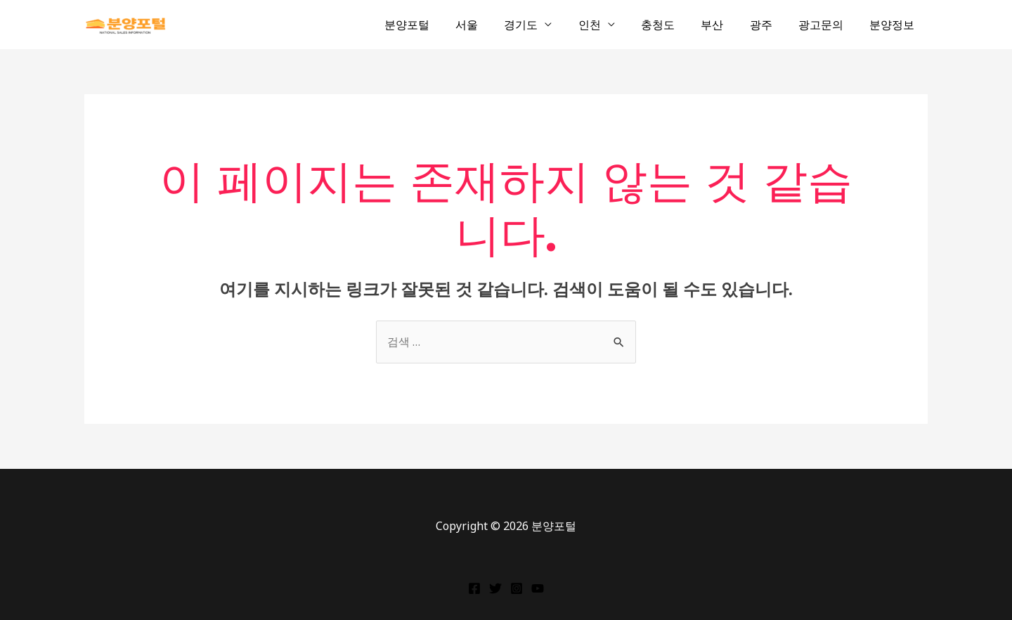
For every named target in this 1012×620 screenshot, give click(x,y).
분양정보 (893, 24)
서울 (495, 24)
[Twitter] (495, 588)
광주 (770, 24)
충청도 (675, 24)
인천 (610, 24)
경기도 (545, 24)
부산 (725, 24)
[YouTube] (537, 588)
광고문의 (826, 24)
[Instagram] (516, 588)
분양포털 (438, 24)
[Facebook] (474, 588)
